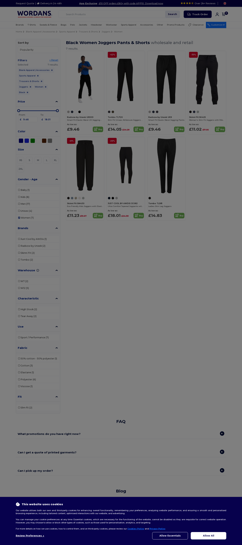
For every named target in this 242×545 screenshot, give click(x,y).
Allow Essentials (170, 535)
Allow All (208, 535)
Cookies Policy (135, 528)
